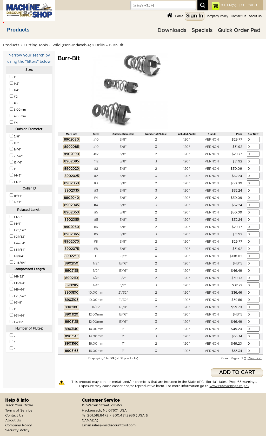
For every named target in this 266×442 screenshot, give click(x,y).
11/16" (96, 307)
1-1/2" (123, 256)
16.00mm (96, 343)
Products (18, 30)
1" (96, 256)
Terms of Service (18, 410)
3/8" (123, 139)
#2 (96, 168)
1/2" (96, 263)
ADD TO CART (237, 372)
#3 (96, 183)
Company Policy (217, 16)
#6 (96, 227)
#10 (96, 139)
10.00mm (96, 292)
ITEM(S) (228, 5)
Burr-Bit (116, 45)
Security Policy (17, 430)
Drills (100, 45)
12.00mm (96, 314)
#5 (96, 212)
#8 (96, 241)
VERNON (212, 139)
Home (179, 16)
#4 (96, 197)
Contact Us (238, 16)
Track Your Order (19, 405)
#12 (96, 154)
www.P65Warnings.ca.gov (229, 386)
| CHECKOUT (248, 5)
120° (186, 139)
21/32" (123, 292)
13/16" (123, 263)
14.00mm (96, 329)
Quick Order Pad (239, 30)
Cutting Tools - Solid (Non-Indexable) (57, 45)
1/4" (96, 278)
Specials (201, 30)
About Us (255, 16)
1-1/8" (123, 307)
